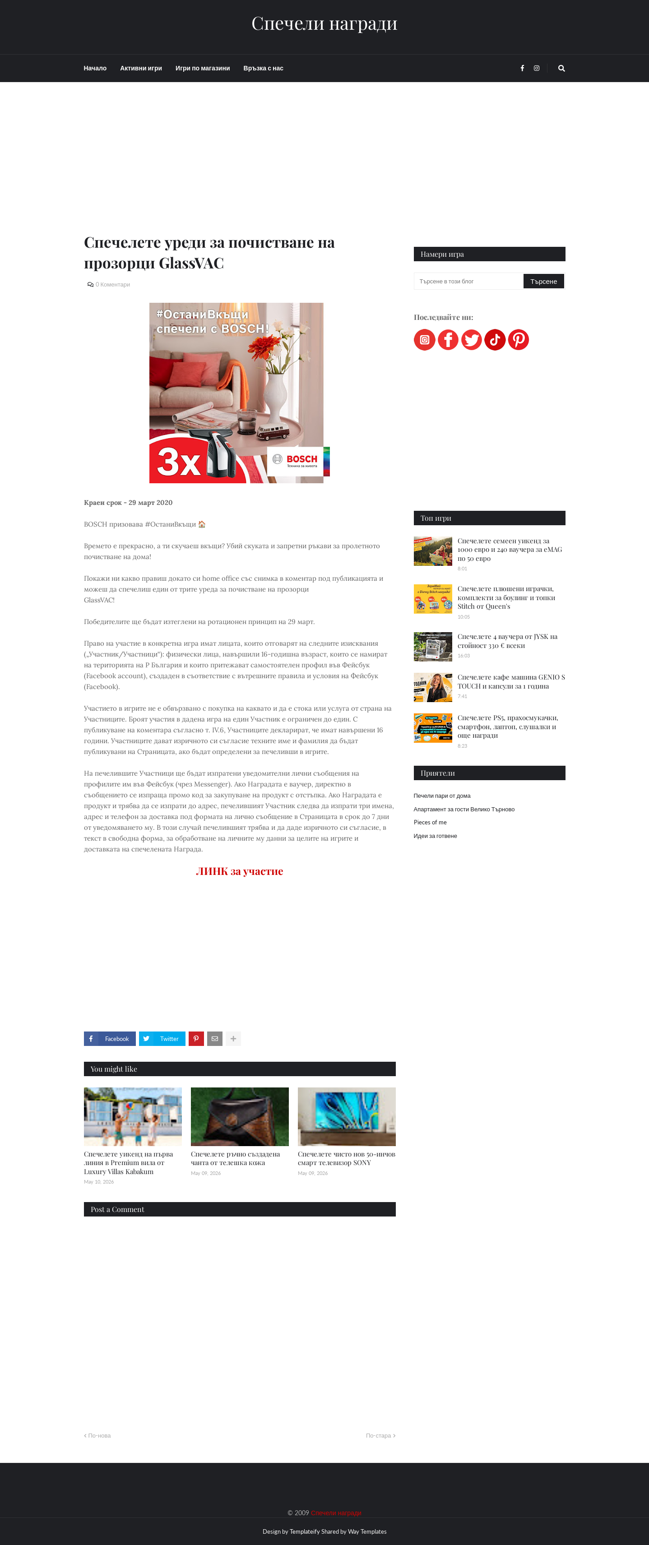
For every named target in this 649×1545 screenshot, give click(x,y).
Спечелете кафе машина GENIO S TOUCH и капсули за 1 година (511, 681)
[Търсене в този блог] (469, 281)
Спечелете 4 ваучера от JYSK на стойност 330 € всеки (507, 641)
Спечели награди (324, 23)
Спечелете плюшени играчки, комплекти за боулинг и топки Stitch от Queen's (506, 597)
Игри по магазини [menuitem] (203, 68)
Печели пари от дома (442, 795)
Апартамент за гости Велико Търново (464, 809)
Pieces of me (430, 822)
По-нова (99, 1435)
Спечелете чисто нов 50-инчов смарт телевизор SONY (346, 1158)
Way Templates (367, 1531)
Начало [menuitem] (95, 68)
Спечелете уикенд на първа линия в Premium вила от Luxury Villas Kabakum (128, 1162)
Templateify (305, 1531)
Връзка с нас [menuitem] (263, 68)
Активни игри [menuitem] (141, 68)
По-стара (378, 1435)
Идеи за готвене (435, 835)
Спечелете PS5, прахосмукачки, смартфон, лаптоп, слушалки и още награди (508, 726)
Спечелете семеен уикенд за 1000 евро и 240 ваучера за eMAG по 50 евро (510, 549)
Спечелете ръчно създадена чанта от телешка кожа (235, 1158)
